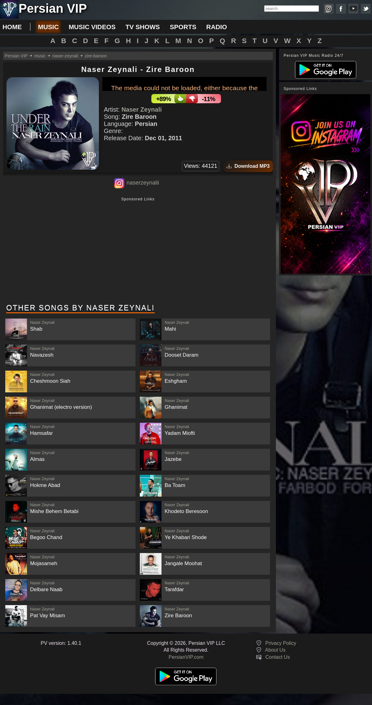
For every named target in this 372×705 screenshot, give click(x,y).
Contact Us (277, 657)
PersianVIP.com (186, 657)
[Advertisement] (138, 250)
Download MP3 (248, 166)
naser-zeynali (65, 55)
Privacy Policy (280, 643)
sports (183, 26)
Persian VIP (16, 55)
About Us (275, 650)
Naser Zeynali (142, 109)
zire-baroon (96, 55)
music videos (92, 26)
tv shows (143, 26)
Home (12, 26)
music (48, 26)
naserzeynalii (142, 183)
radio (216, 26)
